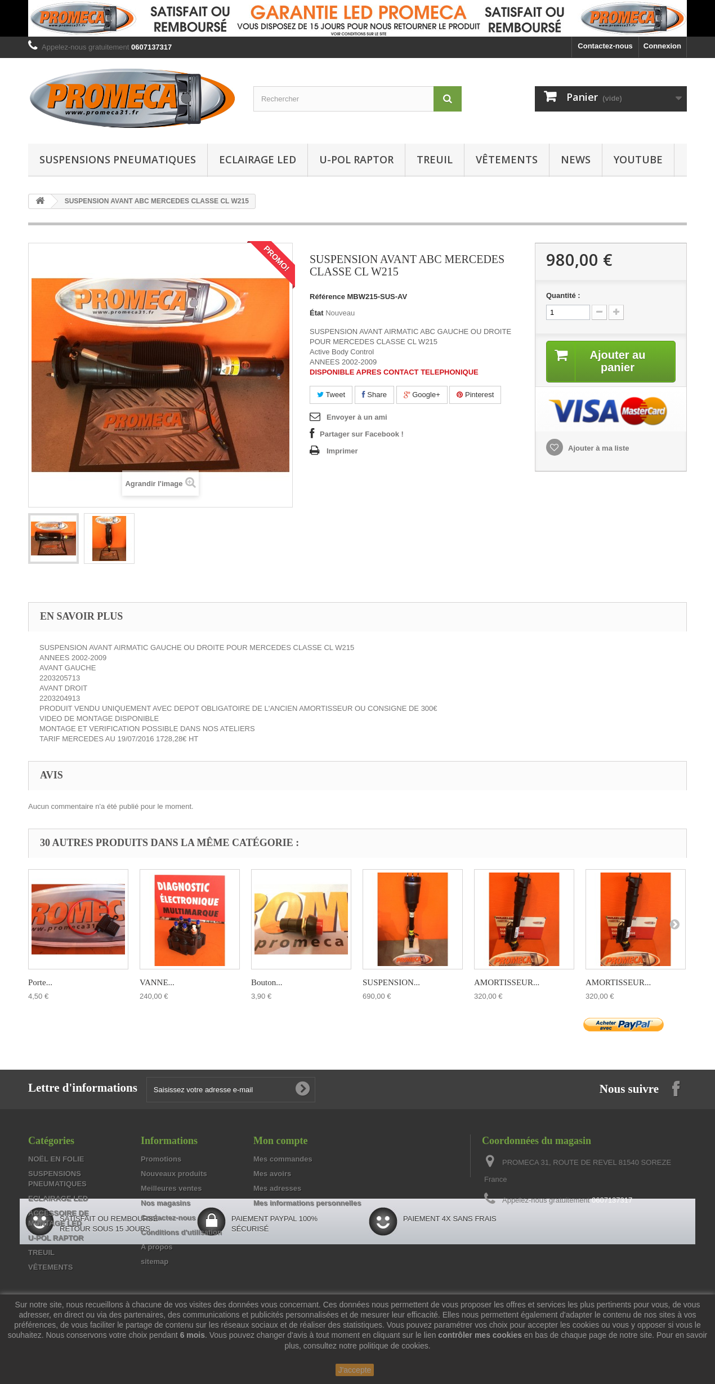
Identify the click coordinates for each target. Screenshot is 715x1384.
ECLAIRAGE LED (257, 159)
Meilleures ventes (171, 1188)
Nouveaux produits (174, 1173)
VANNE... (157, 982)
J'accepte (355, 1369)
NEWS (576, 159)
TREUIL (435, 159)
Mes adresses (277, 1188)
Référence (327, 296)
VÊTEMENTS (507, 159)
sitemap (154, 1261)
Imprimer (342, 451)
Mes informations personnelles (307, 1203)
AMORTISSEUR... (506, 982)
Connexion (662, 46)
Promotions (161, 1159)
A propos (157, 1247)
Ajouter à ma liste (597, 448)
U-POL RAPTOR (356, 159)
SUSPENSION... (391, 982)
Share (374, 394)
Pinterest (475, 394)
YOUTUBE (638, 159)
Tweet (331, 394)
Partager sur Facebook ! (362, 434)
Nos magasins (165, 1203)
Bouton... (266, 982)
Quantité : (563, 295)
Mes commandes (282, 1159)
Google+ (422, 394)
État (317, 313)
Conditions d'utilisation (181, 1232)
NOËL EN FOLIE (56, 1159)
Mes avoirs (272, 1173)
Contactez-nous (605, 46)
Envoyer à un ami (357, 417)
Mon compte (280, 1140)
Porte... (40, 982)
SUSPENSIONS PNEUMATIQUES (117, 159)
